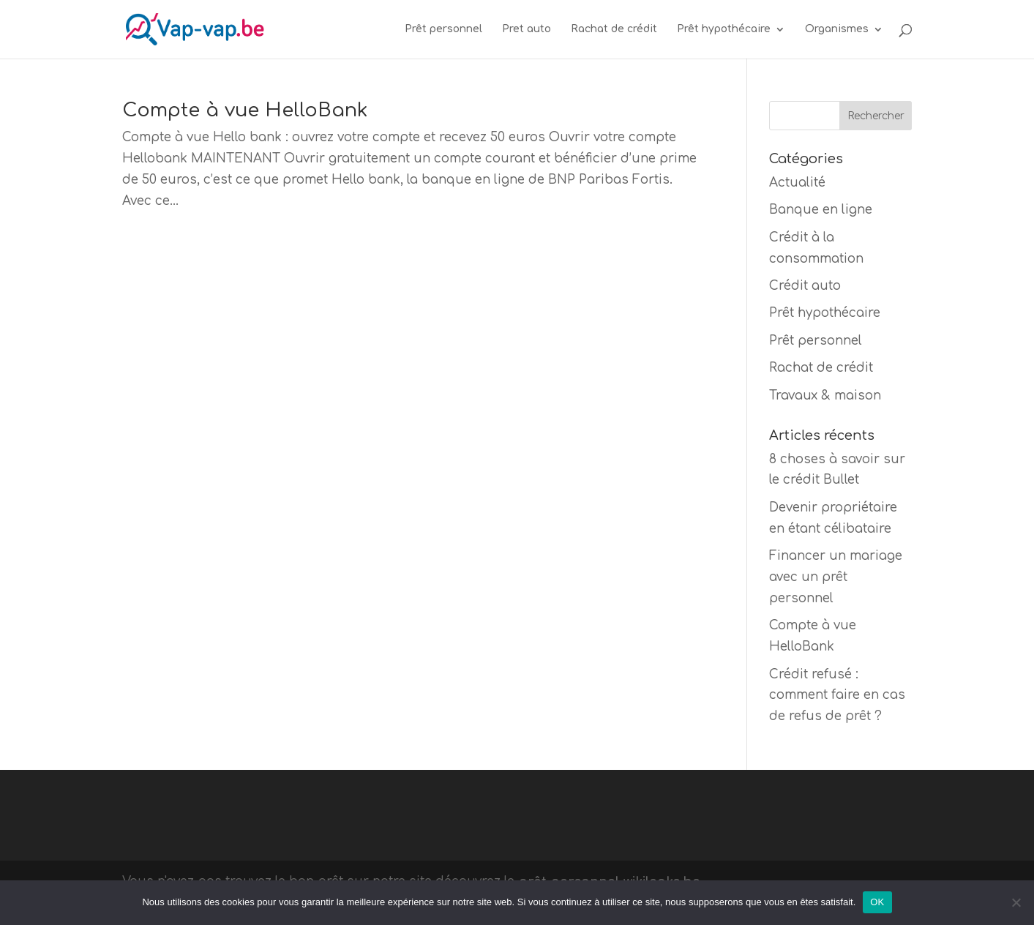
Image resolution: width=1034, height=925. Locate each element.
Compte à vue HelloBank (244, 110)
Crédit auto (805, 286)
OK (877, 901)
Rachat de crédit (614, 29)
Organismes (837, 29)
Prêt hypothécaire (724, 29)
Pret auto (526, 29)
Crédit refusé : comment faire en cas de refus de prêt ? (837, 695)
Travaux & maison (825, 395)
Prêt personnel (443, 29)
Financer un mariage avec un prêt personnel (835, 577)
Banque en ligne (820, 210)
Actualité (797, 183)
